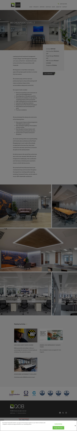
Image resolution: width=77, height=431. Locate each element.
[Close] (75, 425)
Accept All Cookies (58, 427)
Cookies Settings (58, 423)
